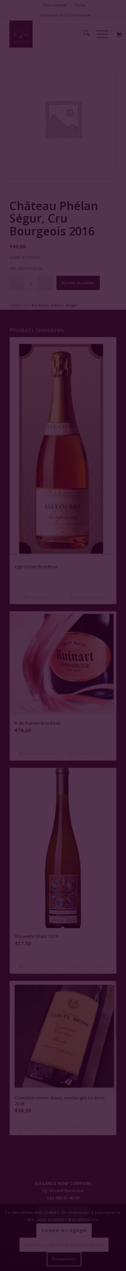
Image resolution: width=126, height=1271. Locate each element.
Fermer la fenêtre (63, 663)
